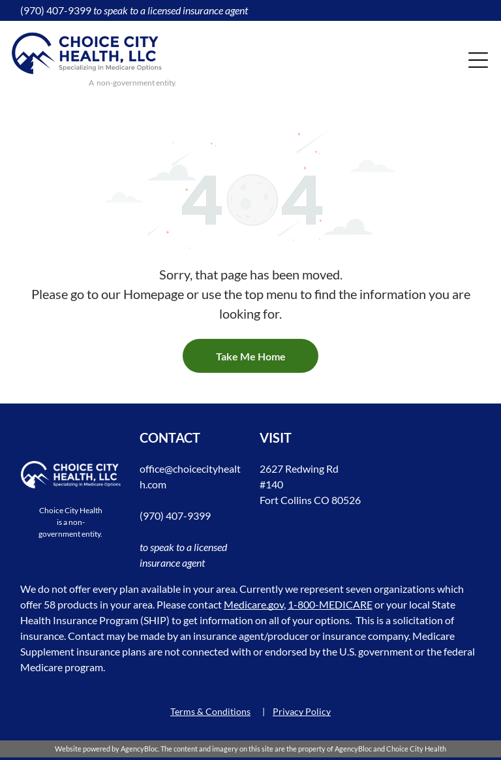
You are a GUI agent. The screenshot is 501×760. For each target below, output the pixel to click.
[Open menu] (478, 60)
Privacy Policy (302, 711)
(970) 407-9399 (55, 10)
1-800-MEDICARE (330, 604)
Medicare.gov (254, 604)
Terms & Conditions (210, 711)
